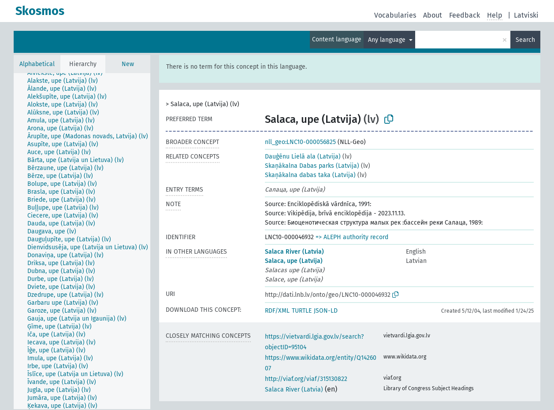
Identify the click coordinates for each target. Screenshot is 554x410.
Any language (387, 40)
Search (525, 40)
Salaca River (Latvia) (294, 251)
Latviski (526, 15)
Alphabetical (37, 64)
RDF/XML (277, 310)
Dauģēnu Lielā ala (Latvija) (303, 156)
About (432, 15)
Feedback (464, 15)
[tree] (82, 241)
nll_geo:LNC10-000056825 (300, 142)
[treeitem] (69, 73)
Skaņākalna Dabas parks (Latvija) (312, 166)
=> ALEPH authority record (352, 237)
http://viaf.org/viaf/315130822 (306, 379)
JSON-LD (326, 310)
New (128, 64)
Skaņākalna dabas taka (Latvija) (310, 175)
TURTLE (302, 310)
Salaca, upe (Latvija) (294, 261)
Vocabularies (395, 15)
